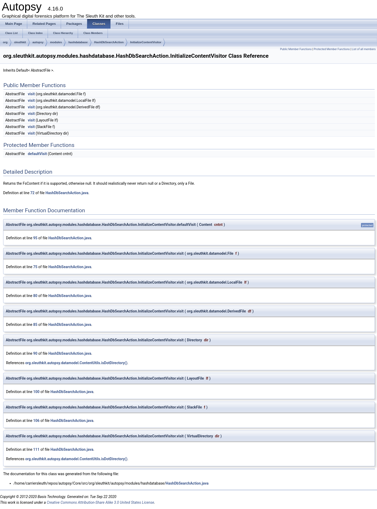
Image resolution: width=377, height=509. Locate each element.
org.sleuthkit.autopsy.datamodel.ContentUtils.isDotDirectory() (76, 363)
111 (36, 449)
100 (36, 392)
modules (56, 42)
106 (36, 420)
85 (35, 324)
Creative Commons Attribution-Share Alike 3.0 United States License (100, 502)
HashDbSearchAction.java (67, 193)
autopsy (37, 42)
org (5, 42)
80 (35, 296)
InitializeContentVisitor (145, 42)
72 (32, 193)
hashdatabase (77, 42)
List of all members (364, 49)
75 (35, 267)
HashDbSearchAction (109, 42)
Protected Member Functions (332, 49)
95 (35, 238)
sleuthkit (20, 42)
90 (35, 353)
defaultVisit (37, 154)
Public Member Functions (296, 49)
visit (31, 94)
